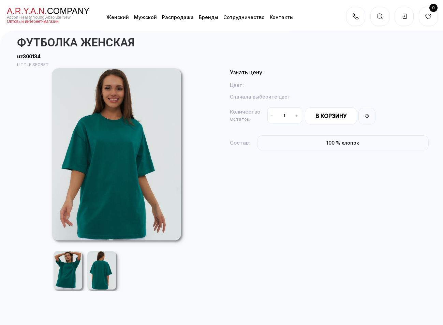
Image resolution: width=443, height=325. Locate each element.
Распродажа (178, 17)
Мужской (145, 17)
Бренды (208, 17)
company (48, 11)
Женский (117, 17)
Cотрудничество (244, 17)
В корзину (330, 116)
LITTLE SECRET (33, 64)
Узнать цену (246, 72)
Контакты (282, 17)
